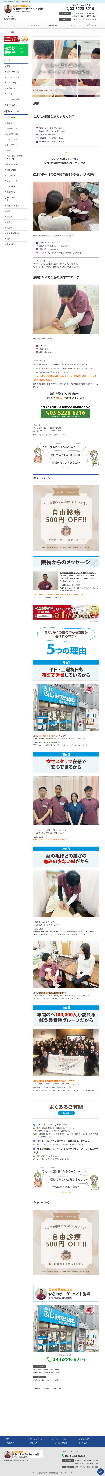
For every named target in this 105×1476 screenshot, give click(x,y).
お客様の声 (52, 25)
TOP (13, 25)
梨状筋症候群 (12, 117)
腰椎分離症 (11, 170)
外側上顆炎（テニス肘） (15, 198)
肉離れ (9, 150)
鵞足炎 (9, 123)
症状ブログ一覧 (13, 72)
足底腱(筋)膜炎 (13, 134)
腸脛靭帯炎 (11, 192)
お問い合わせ (91, 25)
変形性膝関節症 (13, 233)
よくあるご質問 (13, 99)
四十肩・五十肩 (13, 206)
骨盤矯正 (10, 244)
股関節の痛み (12, 164)
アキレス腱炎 (12, 139)
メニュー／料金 (33, 25)
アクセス (72, 25)
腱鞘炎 (9, 217)
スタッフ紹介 (12, 83)
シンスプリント (13, 145)
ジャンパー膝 (12, 181)
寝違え (9, 211)
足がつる (10, 228)
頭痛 (8, 222)
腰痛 (8, 239)
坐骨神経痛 (11, 175)
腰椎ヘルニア (12, 128)
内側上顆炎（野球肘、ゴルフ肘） (15, 157)
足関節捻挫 (11, 186)
